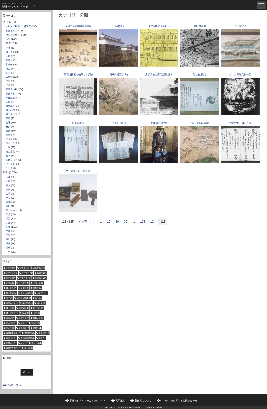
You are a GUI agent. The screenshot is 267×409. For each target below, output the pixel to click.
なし (8, 168)
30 (125, 221)
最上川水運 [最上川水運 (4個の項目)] (27, 293)
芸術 (8, 135)
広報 (8, 39)
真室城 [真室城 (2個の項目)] (10, 318)
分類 (5, 43)
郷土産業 (10, 151)
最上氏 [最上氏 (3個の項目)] (10, 308)
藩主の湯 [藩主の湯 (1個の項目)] (36, 343)
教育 (8, 72)
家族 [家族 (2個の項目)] (25, 313)
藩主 (8, 68)
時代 (5, 172)
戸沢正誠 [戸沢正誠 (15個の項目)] (11, 273)
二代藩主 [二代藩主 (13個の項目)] (27, 273)
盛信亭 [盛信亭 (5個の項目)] (37, 288)
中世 (8, 235)
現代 (8, 247)
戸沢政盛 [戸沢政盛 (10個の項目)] (25, 278)
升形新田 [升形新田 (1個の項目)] (44, 333)
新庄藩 (9, 64)
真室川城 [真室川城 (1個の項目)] (11, 338)
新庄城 (9, 60)
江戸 (8, 214)
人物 (8, 56)
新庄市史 (10, 30)
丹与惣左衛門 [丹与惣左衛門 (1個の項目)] (13, 348)
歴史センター (12, 34)
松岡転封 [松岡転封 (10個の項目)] (41, 278)
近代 (8, 243)
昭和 (8, 227)
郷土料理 (10, 110)
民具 (8, 85)
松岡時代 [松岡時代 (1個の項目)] (11, 343)
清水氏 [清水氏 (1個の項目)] (10, 328)
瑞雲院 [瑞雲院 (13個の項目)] (42, 273)
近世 (8, 239)
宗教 (8, 47)
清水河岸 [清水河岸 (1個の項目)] (11, 323)
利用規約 (120, 400)
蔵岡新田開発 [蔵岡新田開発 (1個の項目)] (13, 333)
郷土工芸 (10, 106)
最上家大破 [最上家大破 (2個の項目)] (12, 313)
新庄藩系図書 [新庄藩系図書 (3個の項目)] (24, 298)
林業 (8, 126)
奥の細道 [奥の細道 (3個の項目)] (27, 303)
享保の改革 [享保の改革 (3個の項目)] (12, 303)
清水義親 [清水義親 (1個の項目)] (24, 328)
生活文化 (10, 159)
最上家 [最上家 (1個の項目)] (28, 348)
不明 (8, 252)
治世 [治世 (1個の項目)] (24, 343)
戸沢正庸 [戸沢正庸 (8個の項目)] (38, 283)
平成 (8, 231)
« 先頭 (83, 221)
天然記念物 (11, 97)
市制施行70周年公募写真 (18, 26)
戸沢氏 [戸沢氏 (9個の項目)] (10, 283)
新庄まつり (11, 89)
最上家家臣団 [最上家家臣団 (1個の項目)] (27, 338)
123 (142, 221)
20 (117, 221)
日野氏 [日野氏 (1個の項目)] (37, 328)
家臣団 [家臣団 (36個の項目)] (24, 268)
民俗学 (9, 77)
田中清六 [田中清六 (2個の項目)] (38, 308)
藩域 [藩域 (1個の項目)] (24, 323)
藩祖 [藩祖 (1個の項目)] (42, 338)
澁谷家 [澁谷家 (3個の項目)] (41, 303)
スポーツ (10, 143)
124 (152, 221)
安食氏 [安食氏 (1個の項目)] (35, 323)
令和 (8, 177)
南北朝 (9, 202)
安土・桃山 (11, 210)
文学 (8, 147)
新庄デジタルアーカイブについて (88, 400)
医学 (8, 155)
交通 (8, 122)
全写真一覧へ (13, 385)
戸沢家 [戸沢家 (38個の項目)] (11, 268)
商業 (8, 118)
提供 (5, 21)
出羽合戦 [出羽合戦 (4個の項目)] (42, 293)
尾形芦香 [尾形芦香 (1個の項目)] (24, 318)
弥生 (8, 189)
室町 (8, 206)
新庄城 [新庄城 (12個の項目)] (11, 278)
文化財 (9, 139)
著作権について (143, 400)
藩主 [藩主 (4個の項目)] (9, 298)
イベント (10, 164)
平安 (8, 198)
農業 (8, 130)
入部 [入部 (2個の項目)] (36, 313)
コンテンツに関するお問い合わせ (179, 400)
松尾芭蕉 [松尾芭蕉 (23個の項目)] (39, 268)
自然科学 (10, 93)
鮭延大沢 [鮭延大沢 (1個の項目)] (38, 318)
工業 (8, 101)
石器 (8, 181)
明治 (8, 218)
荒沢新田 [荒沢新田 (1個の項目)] (29, 333)
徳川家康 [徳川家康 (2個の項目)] (24, 308)
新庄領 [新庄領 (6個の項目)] (25, 288)
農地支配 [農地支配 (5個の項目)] (11, 293)
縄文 (8, 185)
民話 (8, 81)
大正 (8, 222)
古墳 (8, 193)
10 (108, 221)
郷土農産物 (11, 114)
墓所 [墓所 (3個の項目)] (38, 298)
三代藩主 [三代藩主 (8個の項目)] (24, 283)
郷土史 (9, 52)
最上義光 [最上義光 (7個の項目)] (11, 288)
